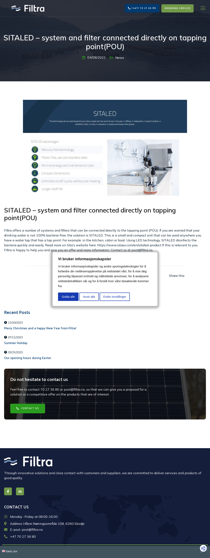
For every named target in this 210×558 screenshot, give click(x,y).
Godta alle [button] (68, 296)
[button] (142, 8)
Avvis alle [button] (89, 296)
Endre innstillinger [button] (114, 296)
